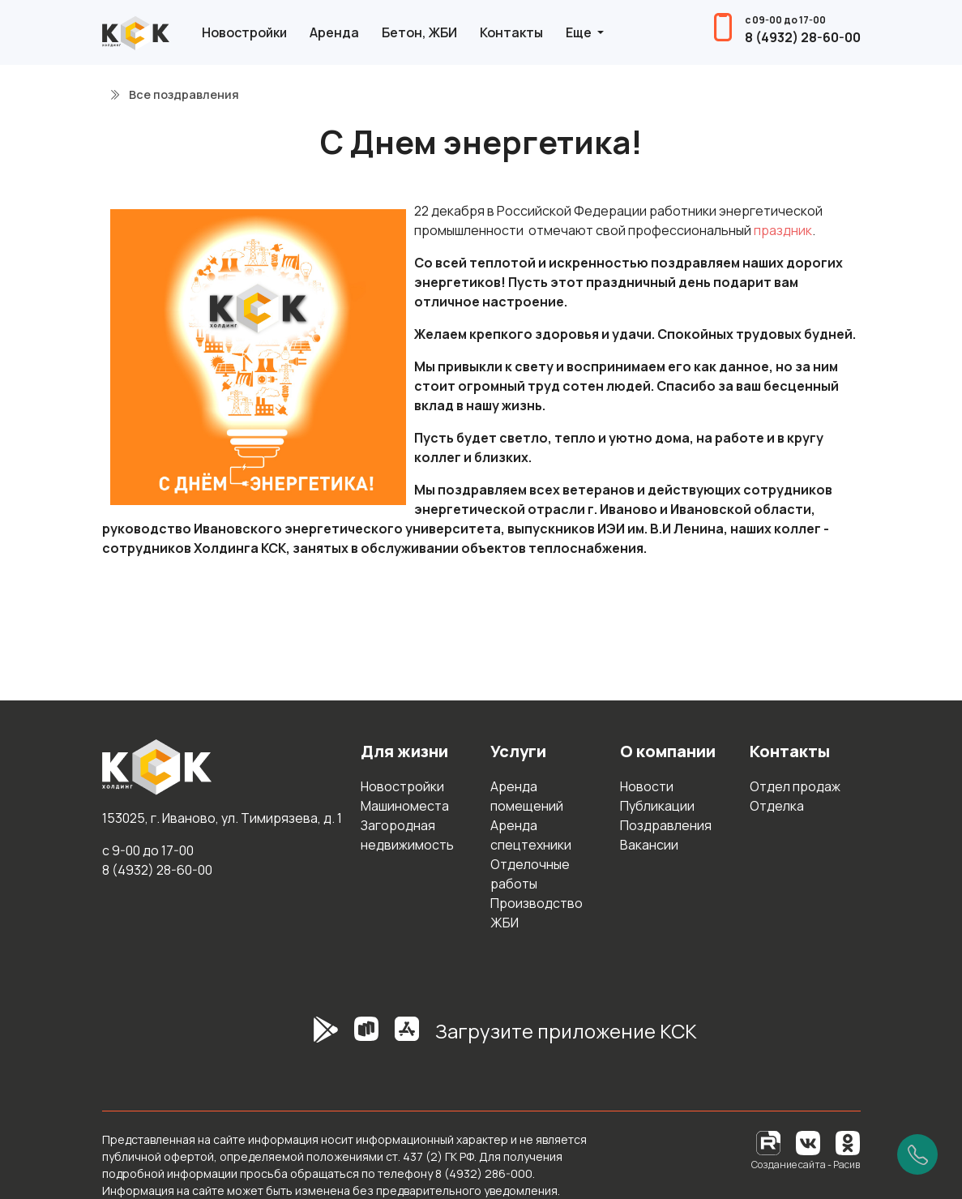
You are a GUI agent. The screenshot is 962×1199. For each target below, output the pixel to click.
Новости (646, 786)
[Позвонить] (917, 1154)
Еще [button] (580, 32)
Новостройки (244, 32)
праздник (783, 230)
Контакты (511, 32)
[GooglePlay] (301, 1038)
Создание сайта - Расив (805, 1164)
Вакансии (649, 845)
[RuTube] (769, 1142)
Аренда (334, 32)
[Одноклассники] (848, 1142)
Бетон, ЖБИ (419, 32)
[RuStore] (366, 1038)
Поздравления (666, 825)
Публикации (657, 806)
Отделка (777, 806)
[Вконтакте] (808, 1142)
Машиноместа (405, 806)
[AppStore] (407, 1038)
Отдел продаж (795, 786)
